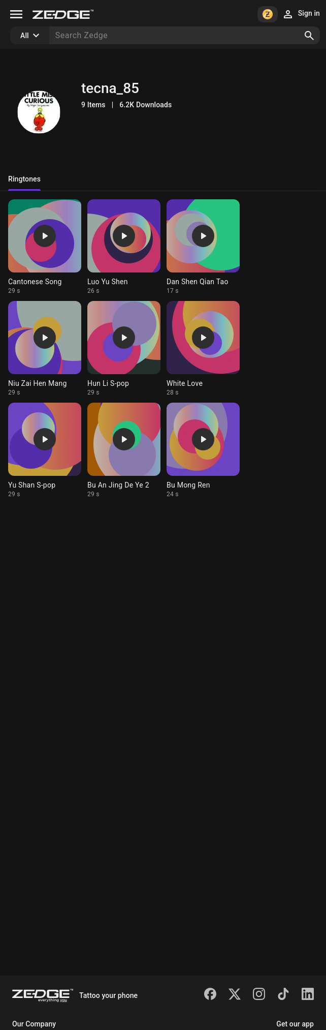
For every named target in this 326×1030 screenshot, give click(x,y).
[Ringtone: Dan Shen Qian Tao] (203, 247)
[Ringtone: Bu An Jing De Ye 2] (123, 450)
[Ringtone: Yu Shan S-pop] (44, 450)
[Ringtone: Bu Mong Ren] (203, 450)
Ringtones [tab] (24, 179)
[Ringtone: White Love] (203, 349)
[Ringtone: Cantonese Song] (44, 247)
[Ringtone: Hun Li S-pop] (123, 349)
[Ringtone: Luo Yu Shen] (123, 247)
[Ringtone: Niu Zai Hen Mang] (44, 349)
